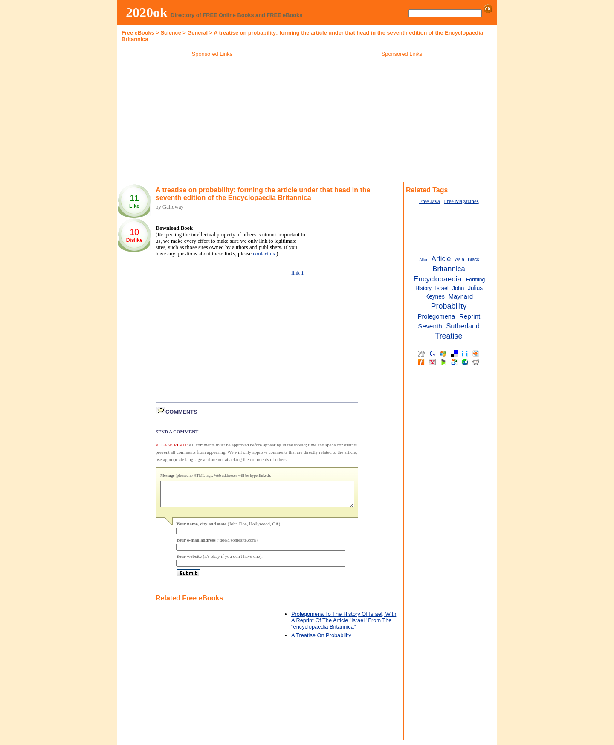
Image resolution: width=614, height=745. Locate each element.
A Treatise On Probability (321, 640)
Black (473, 259)
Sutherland (463, 326)
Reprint (470, 316)
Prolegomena (436, 316)
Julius (475, 288)
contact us (264, 254)
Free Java (429, 201)
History (423, 288)
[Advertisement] (212, 121)
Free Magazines (461, 201)
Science (170, 32)
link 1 (297, 273)
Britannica (448, 268)
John (458, 288)
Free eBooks (138, 32)
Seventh (430, 326)
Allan (423, 259)
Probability (449, 306)
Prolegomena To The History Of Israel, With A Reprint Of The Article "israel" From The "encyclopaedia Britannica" (343, 625)
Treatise (448, 336)
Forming (475, 280)
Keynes (435, 296)
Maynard (461, 296)
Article (441, 258)
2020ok (147, 12)
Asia (459, 259)
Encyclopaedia (438, 279)
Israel (442, 288)
